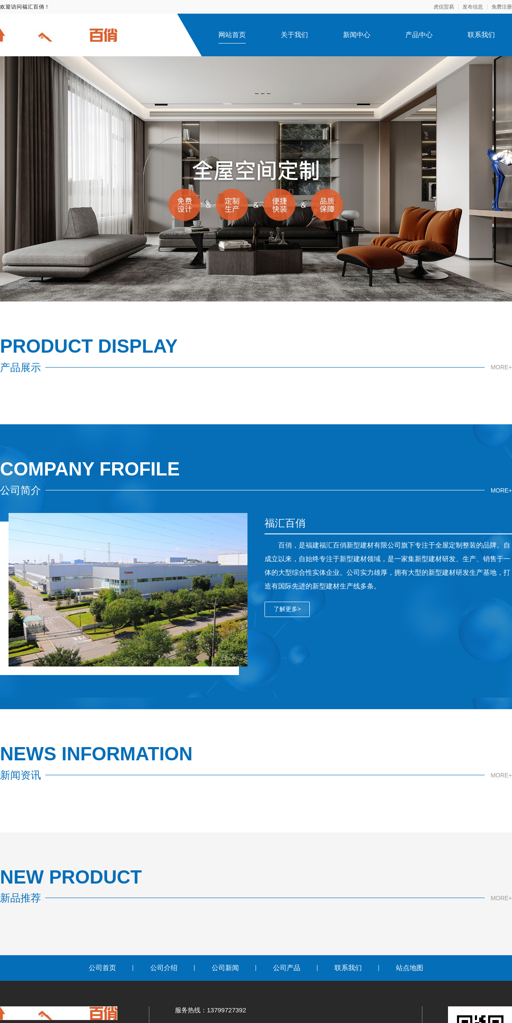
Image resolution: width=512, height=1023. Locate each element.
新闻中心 (356, 34)
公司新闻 (225, 967)
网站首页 (232, 34)
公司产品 (286, 967)
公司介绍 (163, 967)
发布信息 (473, 7)
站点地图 (409, 967)
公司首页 (102, 967)
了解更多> (287, 609)
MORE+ (501, 367)
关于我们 (294, 34)
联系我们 (481, 34)
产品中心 (419, 34)
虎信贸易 (443, 7)
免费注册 (502, 7)
